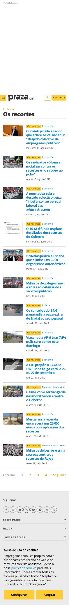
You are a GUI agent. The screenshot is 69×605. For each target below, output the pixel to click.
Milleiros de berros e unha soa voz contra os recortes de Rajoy (45, 454)
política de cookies (23, 568)
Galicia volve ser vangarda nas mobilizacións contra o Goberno (46, 396)
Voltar (11, 109)
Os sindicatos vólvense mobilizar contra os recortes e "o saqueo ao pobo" (44, 168)
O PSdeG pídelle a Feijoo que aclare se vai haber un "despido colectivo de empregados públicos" (45, 137)
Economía (47, 126)
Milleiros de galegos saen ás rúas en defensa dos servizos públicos (45, 287)
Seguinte (59, 475)
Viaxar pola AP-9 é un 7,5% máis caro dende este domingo (46, 341)
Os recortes (33, 126)
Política (46, 305)
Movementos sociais (53, 387)
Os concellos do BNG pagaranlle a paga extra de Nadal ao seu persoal (44, 314)
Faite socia (59, 97)
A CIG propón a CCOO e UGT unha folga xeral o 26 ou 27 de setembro (45, 369)
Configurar (19, 595)
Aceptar (49, 595)
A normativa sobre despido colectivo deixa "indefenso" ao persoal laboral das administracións (43, 201)
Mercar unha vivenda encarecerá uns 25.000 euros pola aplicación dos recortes (45, 425)
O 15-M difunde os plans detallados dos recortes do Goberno (44, 232)
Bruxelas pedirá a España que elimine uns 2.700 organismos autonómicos (45, 260)
